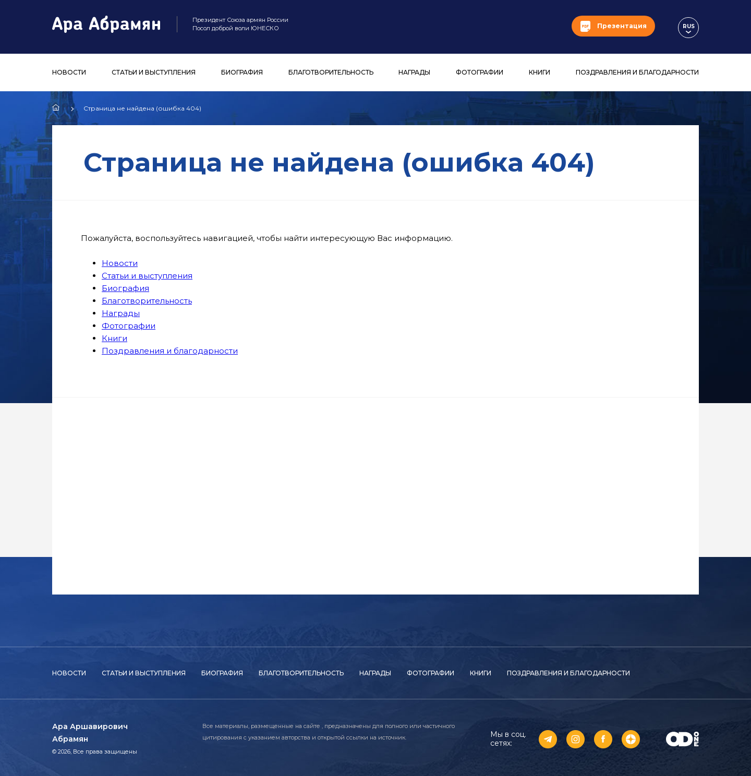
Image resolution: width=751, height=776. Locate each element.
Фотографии (479, 72)
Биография (242, 72)
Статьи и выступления (154, 72)
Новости (69, 72)
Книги (539, 72)
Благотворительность (330, 72)
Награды (414, 72)
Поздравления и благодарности (637, 72)
